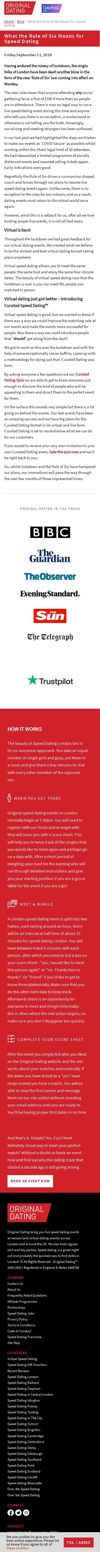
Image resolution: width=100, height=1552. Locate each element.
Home (9, 21)
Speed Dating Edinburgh (25, 1453)
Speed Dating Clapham (24, 1388)
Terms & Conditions (21, 1325)
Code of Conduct (19, 1331)
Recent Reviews (18, 1371)
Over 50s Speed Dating (23, 1495)
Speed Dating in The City (24, 1418)
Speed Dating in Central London (30, 1394)
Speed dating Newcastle (24, 1483)
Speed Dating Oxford (22, 1424)
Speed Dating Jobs (20, 1313)
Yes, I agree (78, 1542)
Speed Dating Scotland (23, 1471)
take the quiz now (63, 451)
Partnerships (16, 1307)
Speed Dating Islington (23, 1400)
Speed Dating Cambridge (25, 1436)
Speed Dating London (22, 1376)
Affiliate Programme (22, 1301)
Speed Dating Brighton (23, 1430)
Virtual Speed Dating (22, 1359)
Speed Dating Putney (22, 1406)
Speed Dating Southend (24, 1459)
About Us (13, 1289)
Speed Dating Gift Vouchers (27, 1364)
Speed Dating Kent (20, 1465)
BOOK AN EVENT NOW (30, 1181)
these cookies (17, 1548)
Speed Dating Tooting (22, 1412)
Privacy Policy (17, 1319)
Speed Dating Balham (23, 1382)
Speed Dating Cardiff (22, 1477)
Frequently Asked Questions (27, 1295)
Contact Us (15, 1283)
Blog (20, 21)
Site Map (13, 1342)
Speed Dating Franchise (24, 1337)
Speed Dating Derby (21, 1447)
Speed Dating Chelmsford (25, 1442)
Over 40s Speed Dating (23, 1489)
